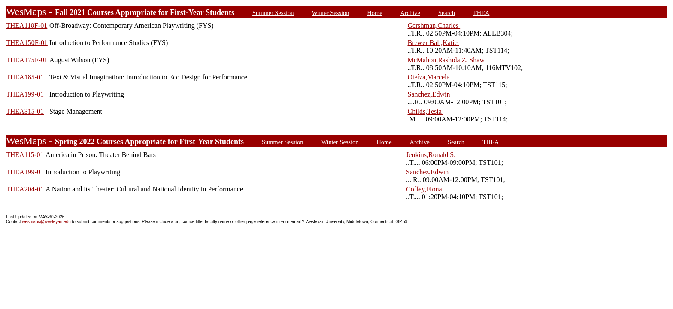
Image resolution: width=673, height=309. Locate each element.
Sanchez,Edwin (429, 94)
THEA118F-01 (26, 25)
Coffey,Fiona (425, 189)
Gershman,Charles (433, 25)
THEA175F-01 (27, 60)
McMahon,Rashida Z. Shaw (446, 60)
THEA (481, 12)
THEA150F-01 (27, 42)
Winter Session (330, 12)
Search (446, 12)
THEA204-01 (25, 189)
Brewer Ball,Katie (433, 42)
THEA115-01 (24, 154)
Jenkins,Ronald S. (430, 154)
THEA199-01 (25, 94)
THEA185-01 (25, 77)
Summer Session (273, 12)
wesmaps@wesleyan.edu (47, 221)
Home (374, 12)
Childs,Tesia (425, 111)
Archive (410, 12)
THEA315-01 (25, 111)
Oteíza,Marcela (429, 77)
